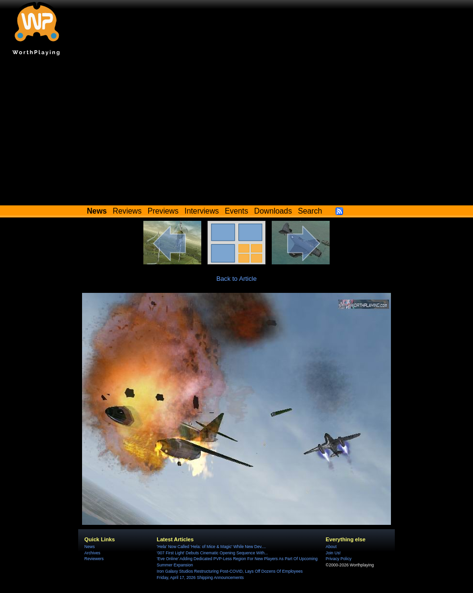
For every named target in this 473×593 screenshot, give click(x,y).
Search (310, 211)
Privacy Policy (338, 558)
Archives (92, 552)
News (89, 546)
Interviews (201, 211)
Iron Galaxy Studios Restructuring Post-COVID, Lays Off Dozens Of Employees (230, 571)
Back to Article (236, 278)
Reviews (127, 211)
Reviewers (94, 558)
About (331, 546)
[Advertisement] (236, 133)
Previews (163, 211)
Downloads (273, 211)
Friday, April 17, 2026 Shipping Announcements (200, 577)
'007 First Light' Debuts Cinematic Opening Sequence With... (212, 552)
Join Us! (333, 552)
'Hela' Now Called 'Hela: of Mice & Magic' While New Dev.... (211, 546)
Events (236, 211)
